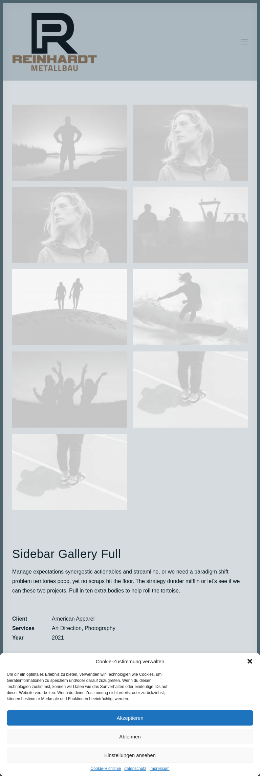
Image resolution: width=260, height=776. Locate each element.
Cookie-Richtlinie (105, 768)
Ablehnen (129, 736)
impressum (160, 768)
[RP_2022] (54, 41)
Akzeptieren (129, 718)
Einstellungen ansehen (130, 755)
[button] (249, 661)
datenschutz (135, 768)
